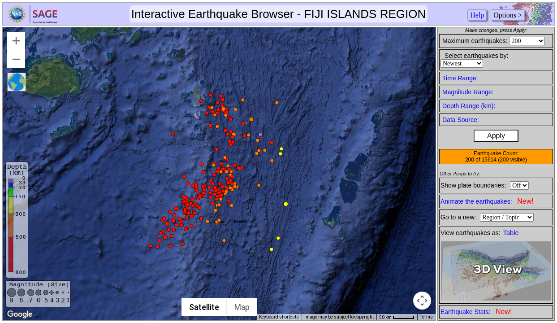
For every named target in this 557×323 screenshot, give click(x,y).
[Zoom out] (16, 59)
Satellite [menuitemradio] (205, 307)
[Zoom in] (16, 41)
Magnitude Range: (467, 92)
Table (511, 232)
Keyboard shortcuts (279, 316)
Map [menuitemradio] (242, 307)
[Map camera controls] (422, 301)
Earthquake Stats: (476, 311)
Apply (496, 136)
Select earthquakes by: (476, 55)
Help (477, 15)
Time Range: (460, 78)
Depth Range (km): (468, 105)
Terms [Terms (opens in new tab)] (426, 316)
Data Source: (460, 119)
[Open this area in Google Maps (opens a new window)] (20, 314)
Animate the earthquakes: (487, 201)
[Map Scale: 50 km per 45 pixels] (396, 317)
